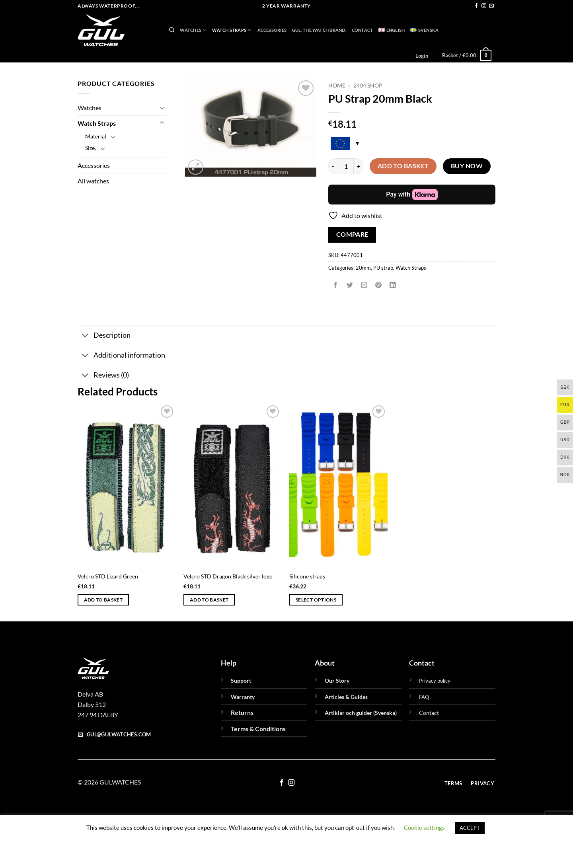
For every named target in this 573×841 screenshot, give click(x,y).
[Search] (171, 30)
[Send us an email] (491, 6)
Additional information (121, 355)
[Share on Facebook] (335, 285)
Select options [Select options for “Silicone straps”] (316, 599)
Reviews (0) (103, 376)
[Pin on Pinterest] (378, 285)
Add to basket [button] (103, 599)
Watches (193, 30)
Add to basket (403, 165)
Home (336, 85)
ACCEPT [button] (470, 828)
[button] (421, 56)
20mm (363, 268)
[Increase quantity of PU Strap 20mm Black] (358, 166)
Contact (362, 30)
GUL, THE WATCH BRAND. (319, 30)
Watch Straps (231, 30)
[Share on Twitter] (350, 285)
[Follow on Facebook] (476, 6)
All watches (93, 181)
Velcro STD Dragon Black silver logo (228, 576)
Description (104, 336)
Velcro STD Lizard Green (108, 576)
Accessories (271, 30)
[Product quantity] (346, 166)
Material (95, 136)
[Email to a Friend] (364, 285)
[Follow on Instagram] (483, 6)
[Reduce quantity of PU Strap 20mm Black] (333, 166)
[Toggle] (162, 108)
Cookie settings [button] (424, 827)
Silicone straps (307, 576)
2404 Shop (367, 85)
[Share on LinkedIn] (393, 285)
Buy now (467, 165)
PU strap (383, 268)
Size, (90, 147)
